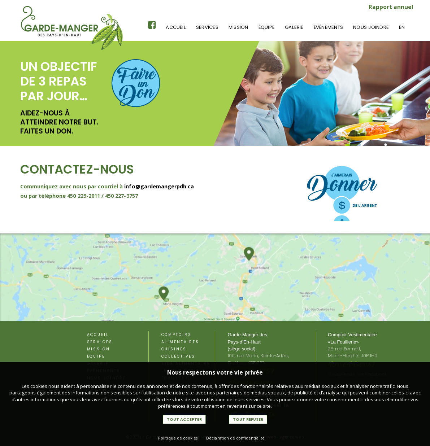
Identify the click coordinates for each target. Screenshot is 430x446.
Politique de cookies (177, 438)
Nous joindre (371, 27)
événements (328, 27)
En (402, 27)
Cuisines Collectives (178, 353)
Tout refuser (248, 419)
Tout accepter (184, 419)
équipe (267, 27)
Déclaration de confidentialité (235, 438)
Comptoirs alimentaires (180, 338)
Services (207, 27)
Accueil (176, 27)
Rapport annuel (391, 7)
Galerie (294, 27)
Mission (238, 27)
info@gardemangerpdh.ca (159, 186)
